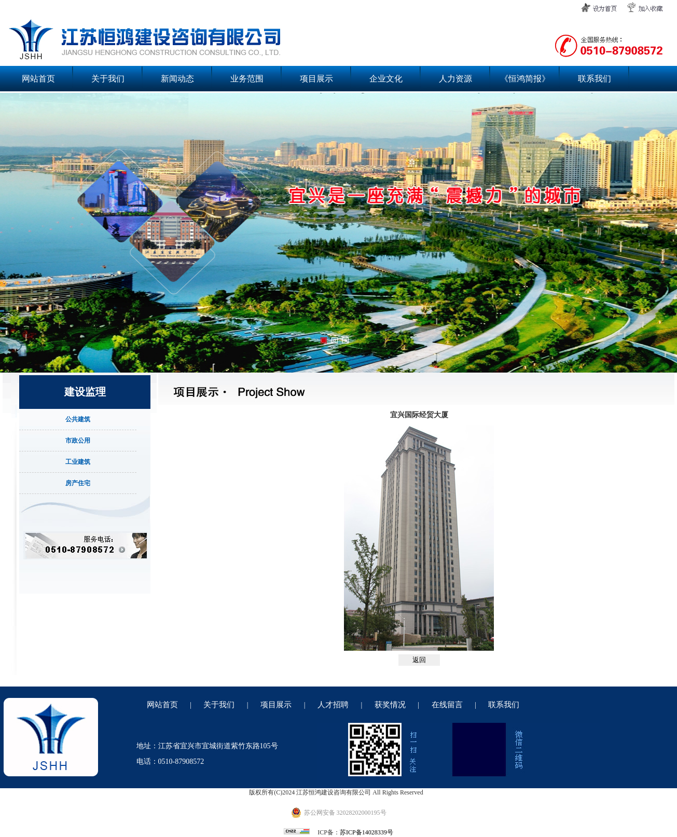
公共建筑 (77, 419)
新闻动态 (177, 78)
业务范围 (247, 78)
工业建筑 (77, 461)
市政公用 (77, 440)
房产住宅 (77, 483)
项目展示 (316, 78)
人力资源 (455, 78)
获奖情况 (390, 705)
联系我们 (594, 78)
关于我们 (108, 78)
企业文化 (386, 78)
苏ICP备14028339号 (366, 832)
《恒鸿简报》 (525, 78)
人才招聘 (333, 705)
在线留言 (447, 705)
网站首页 (38, 78)
